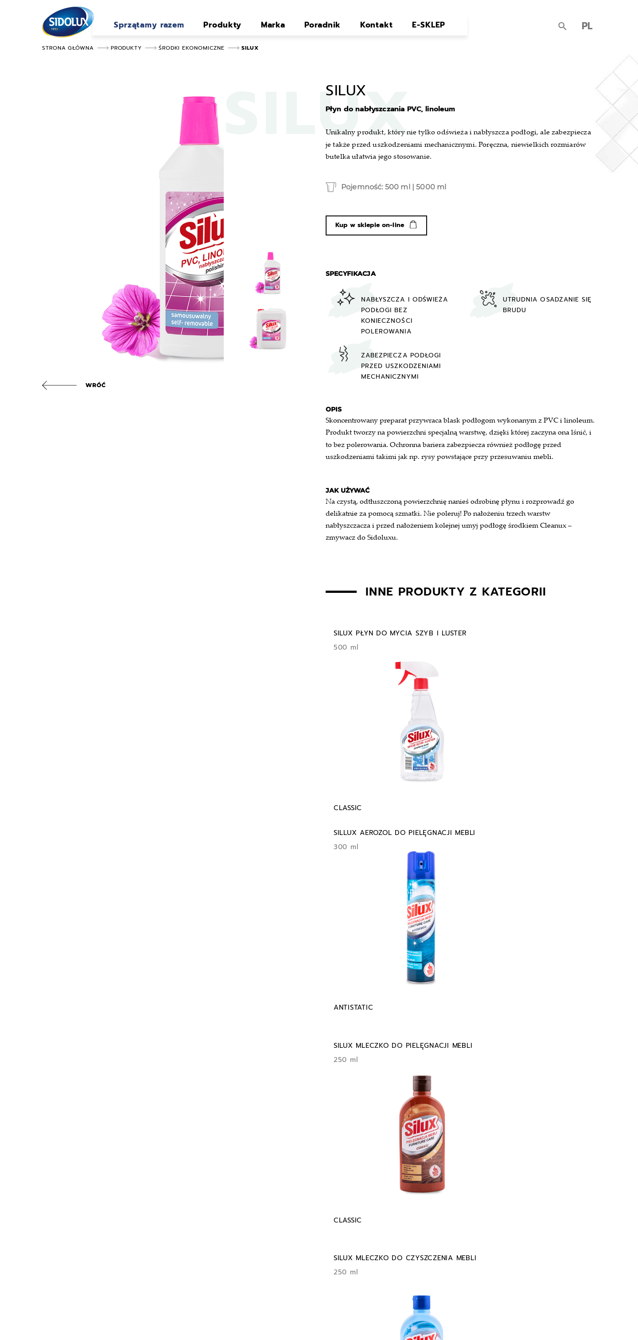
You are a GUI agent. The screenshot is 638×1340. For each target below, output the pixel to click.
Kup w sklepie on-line (369, 231)
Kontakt (361, 28)
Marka (265, 28)
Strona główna (68, 48)
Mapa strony (257, 1320)
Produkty (218, 28)
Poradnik (311, 28)
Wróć (96, 385)
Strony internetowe (560, 1320)
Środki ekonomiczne (192, 48)
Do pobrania (418, 1244)
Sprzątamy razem (148, 28)
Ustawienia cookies (372, 1320)
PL (587, 27)
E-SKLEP (410, 28)
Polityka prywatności (310, 1320)
